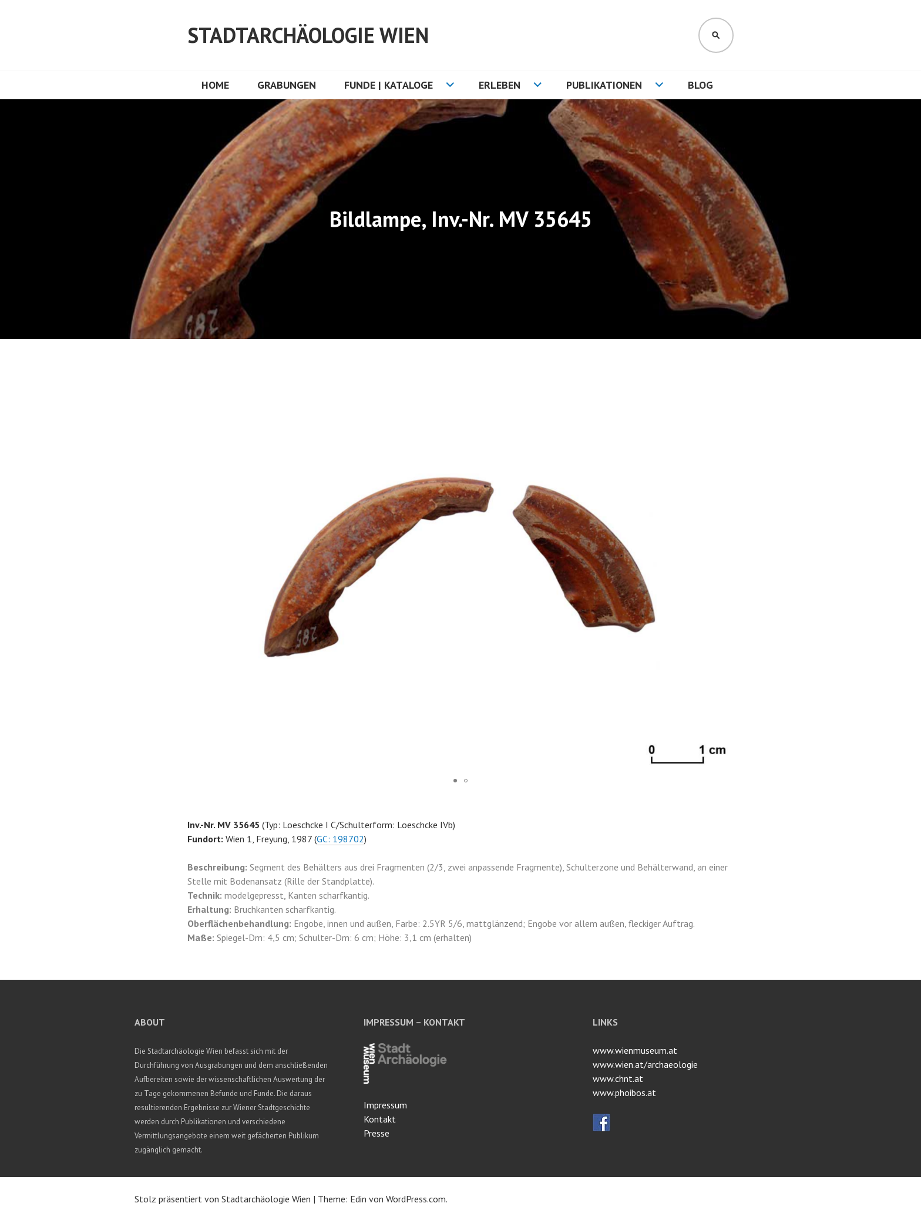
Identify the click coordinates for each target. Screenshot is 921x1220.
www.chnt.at (618, 1078)
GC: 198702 (340, 839)
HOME (215, 85)
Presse (376, 1133)
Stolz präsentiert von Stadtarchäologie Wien (223, 1199)
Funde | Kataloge (388, 85)
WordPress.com (416, 1199)
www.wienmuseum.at (635, 1050)
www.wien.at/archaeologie (645, 1064)
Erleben (499, 85)
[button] (723, 384)
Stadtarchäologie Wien (308, 35)
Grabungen (286, 85)
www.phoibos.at (624, 1092)
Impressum (385, 1105)
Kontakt (380, 1119)
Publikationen (604, 85)
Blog (700, 85)
